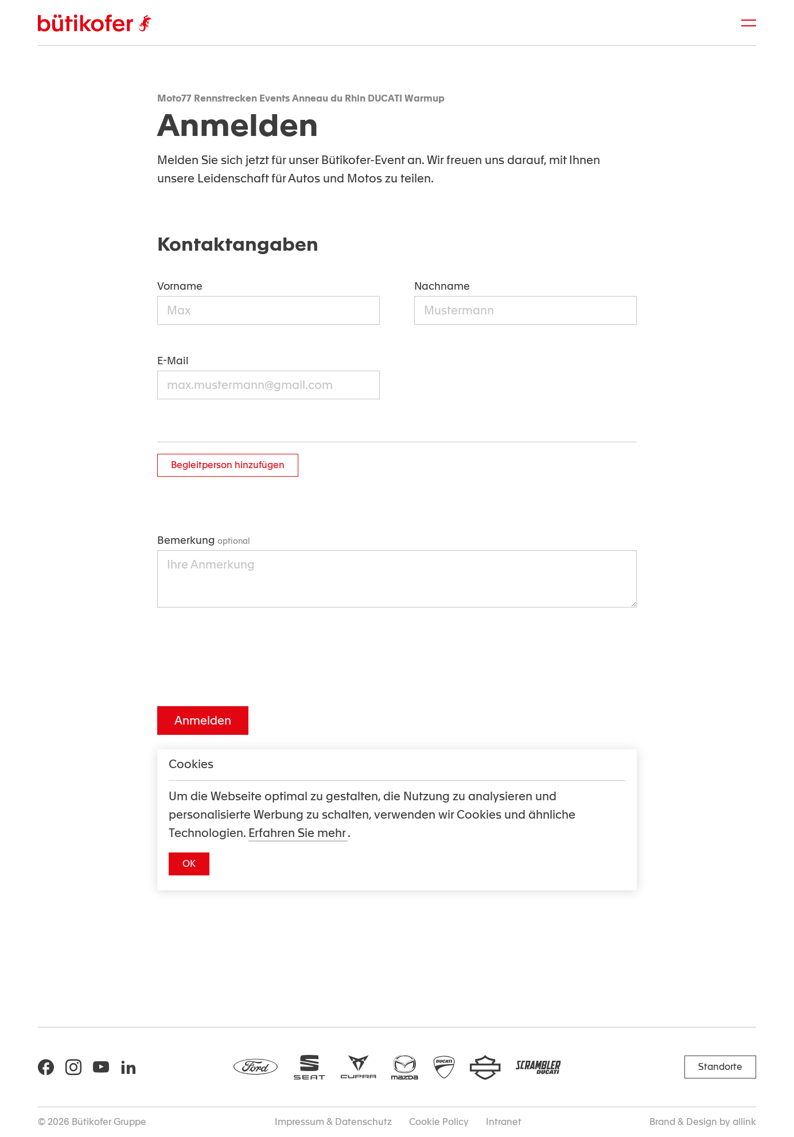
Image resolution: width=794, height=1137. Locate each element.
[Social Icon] (46, 1067)
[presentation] (244, 656)
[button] (189, 863)
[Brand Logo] (94, 23)
